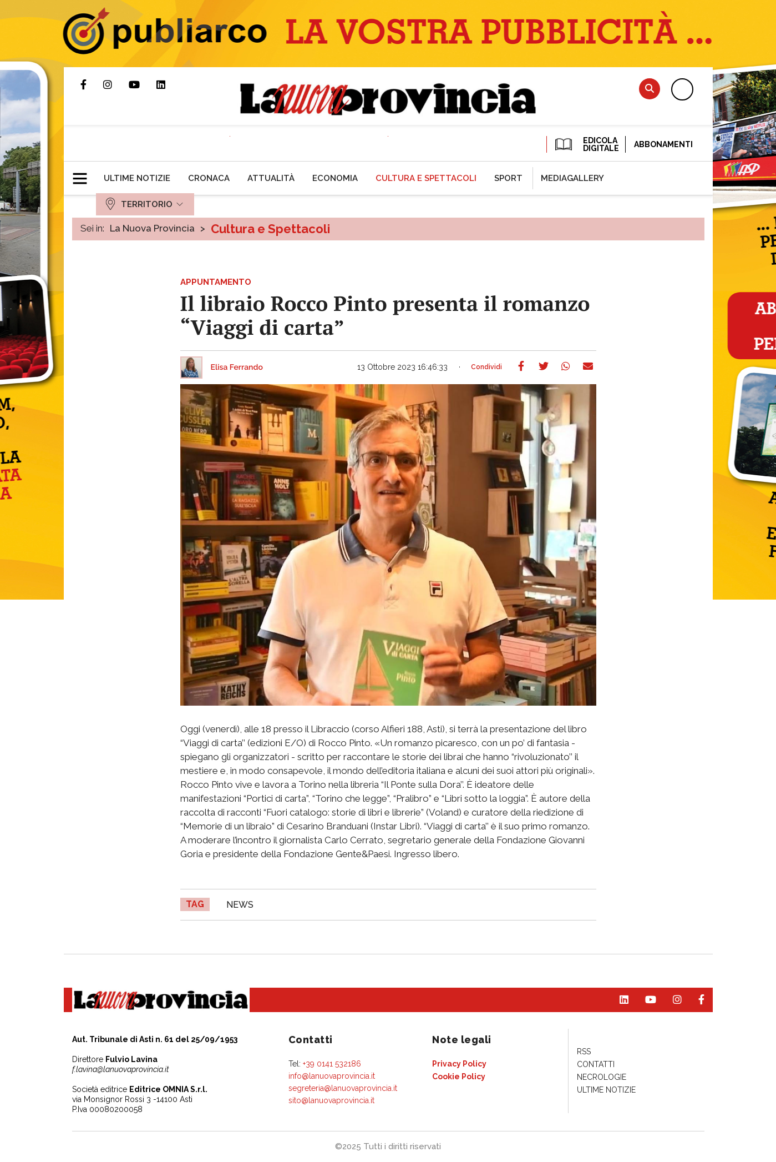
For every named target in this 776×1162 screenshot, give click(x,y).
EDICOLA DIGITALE (586, 144)
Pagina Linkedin (169, 84)
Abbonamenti (663, 144)
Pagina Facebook (91, 84)
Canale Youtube (142, 84)
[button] (84, 174)
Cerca (649, 88)
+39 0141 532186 (332, 1063)
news (239, 904)
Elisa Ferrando (237, 367)
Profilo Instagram (116, 84)
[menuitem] (137, 178)
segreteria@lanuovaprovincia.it (342, 1088)
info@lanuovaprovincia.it (331, 1076)
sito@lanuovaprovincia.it (331, 1100)
